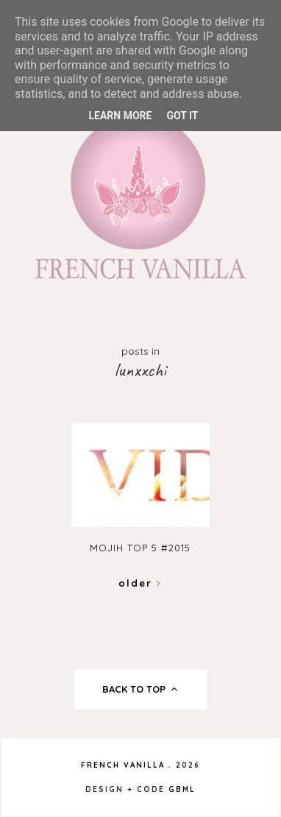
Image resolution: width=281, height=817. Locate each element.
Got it (182, 115)
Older (140, 583)
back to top (140, 689)
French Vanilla (123, 765)
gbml (182, 789)
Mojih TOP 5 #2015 (140, 547)
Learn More (120, 115)
